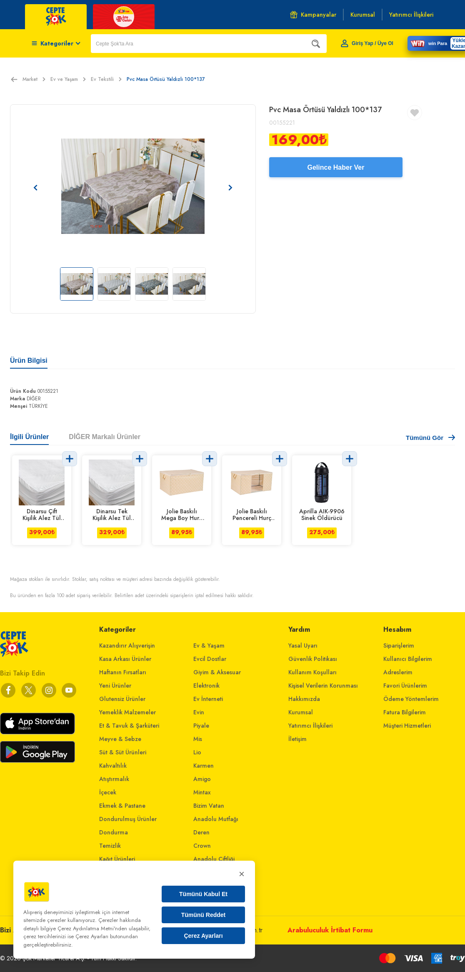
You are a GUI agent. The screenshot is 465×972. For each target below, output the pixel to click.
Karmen (203, 765)
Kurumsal (300, 712)
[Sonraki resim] (230, 188)
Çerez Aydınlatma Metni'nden (92, 928)
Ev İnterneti (208, 699)
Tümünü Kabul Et (203, 894)
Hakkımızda (304, 699)
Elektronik (206, 685)
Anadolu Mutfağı (215, 819)
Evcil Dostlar (209, 659)
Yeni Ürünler (115, 685)
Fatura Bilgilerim (404, 712)
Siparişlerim (398, 645)
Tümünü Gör (430, 437)
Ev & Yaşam (209, 645)
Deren (201, 832)
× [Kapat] (242, 873)
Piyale (201, 725)
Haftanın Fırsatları (122, 672)
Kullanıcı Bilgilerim (407, 659)
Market (33, 79)
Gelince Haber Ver (336, 167)
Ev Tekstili (106, 79)
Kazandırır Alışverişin (127, 645)
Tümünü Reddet (203, 915)
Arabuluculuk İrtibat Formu (330, 930)
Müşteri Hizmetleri (407, 725)
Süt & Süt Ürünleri (122, 752)
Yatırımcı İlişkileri (310, 725)
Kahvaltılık (113, 765)
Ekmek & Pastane (122, 805)
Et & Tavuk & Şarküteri (129, 725)
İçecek (107, 792)
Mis (197, 739)
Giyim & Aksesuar (217, 672)
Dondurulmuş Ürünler (128, 819)
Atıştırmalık (114, 779)
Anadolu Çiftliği (214, 859)
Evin (198, 712)
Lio (197, 752)
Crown (202, 845)
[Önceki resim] (35, 188)
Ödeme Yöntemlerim (411, 699)
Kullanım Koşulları (312, 672)
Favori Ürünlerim (405, 685)
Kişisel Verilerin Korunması (323, 685)
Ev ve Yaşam (68, 79)
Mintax (202, 792)
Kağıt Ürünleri (117, 859)
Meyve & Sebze (120, 739)
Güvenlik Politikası (312, 659)
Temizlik (110, 845)
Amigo (202, 779)
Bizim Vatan (208, 805)
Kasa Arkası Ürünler (125, 659)
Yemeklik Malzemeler (127, 712)
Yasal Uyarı (303, 645)
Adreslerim (397, 672)
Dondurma (113, 832)
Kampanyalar (313, 14)
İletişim (297, 739)
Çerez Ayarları (203, 935)
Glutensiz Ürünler (122, 699)
